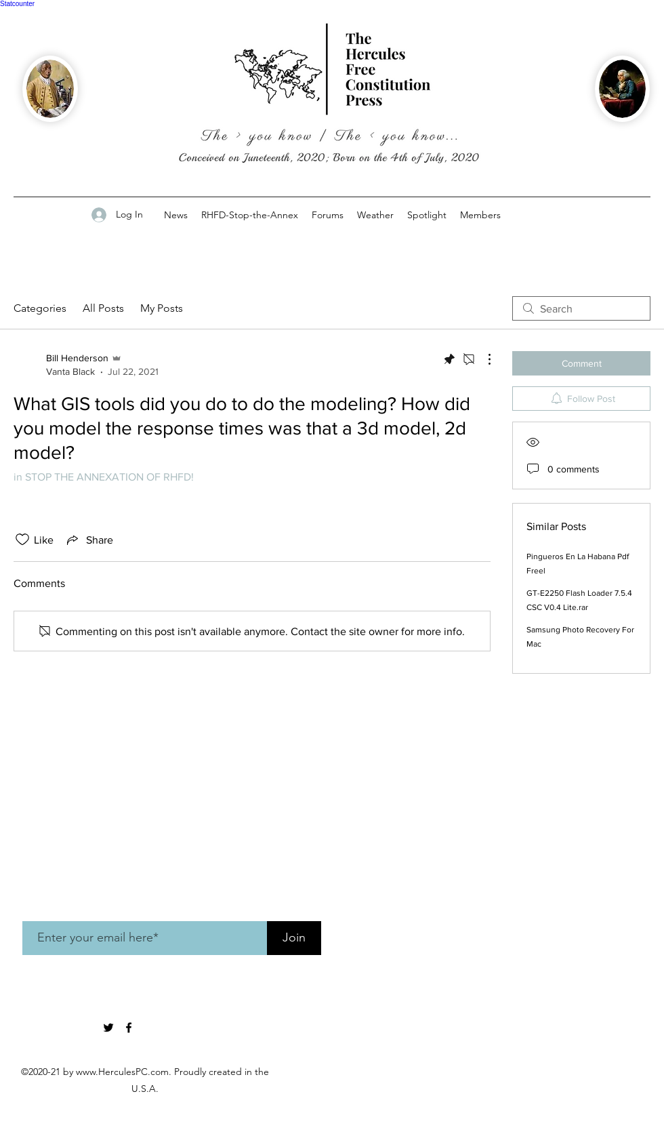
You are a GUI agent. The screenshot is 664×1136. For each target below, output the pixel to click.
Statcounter (17, 3)
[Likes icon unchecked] (22, 539)
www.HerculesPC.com (122, 1072)
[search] (581, 308)
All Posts (103, 308)
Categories (40, 308)
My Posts (161, 308)
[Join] (294, 938)
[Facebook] (129, 1027)
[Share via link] (88, 539)
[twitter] (108, 1027)
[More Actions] (482, 359)
